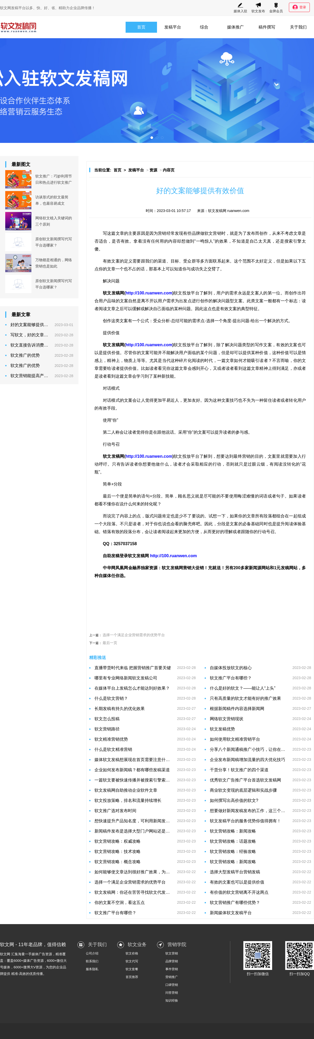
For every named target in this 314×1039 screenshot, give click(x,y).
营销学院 (176, 944)
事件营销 (171, 969)
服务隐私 (92, 969)
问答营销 (171, 993)
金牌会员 (276, 8)
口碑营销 (171, 985)
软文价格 (132, 953)
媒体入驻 (240, 8)
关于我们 (298, 27)
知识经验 (171, 1000)
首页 (141, 27)
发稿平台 (172, 27)
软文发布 (258, 8)
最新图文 (21, 164)
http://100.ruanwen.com (149, 293)
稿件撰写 (267, 27)
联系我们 (92, 961)
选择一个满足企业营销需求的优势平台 (134, 635)
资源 (153, 170)
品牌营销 (171, 961)
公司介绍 (92, 953)
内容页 (169, 170)
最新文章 (21, 314)
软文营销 (171, 953)
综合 (204, 27)
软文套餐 (132, 969)
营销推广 (171, 977)
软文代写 (132, 961)
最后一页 (110, 643)
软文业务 (137, 944)
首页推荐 (132, 977)
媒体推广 (235, 27)
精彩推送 (97, 657)
